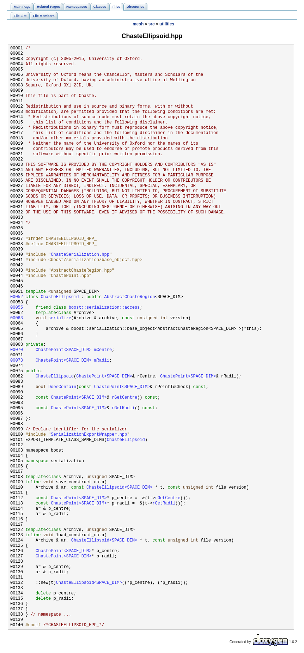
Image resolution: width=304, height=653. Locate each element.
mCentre (103, 350)
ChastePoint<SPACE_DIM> (63, 350)
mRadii (101, 361)
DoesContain (62, 387)
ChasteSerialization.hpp (80, 255)
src (151, 24)
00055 (16, 308)
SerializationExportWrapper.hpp (89, 435)
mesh (138, 24)
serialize (59, 318)
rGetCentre (124, 398)
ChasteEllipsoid (60, 297)
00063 (16, 318)
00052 (16, 297)
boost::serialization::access (104, 308)
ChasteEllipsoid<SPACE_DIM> (119, 488)
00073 (16, 361)
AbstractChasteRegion (129, 297)
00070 (16, 350)
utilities (166, 24)
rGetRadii (123, 408)
